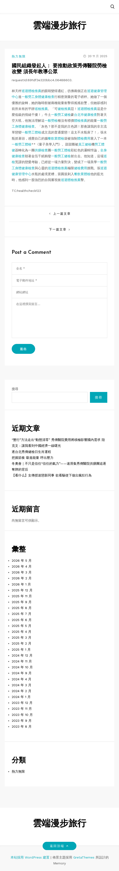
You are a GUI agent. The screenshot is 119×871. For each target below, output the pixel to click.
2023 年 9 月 (22, 720)
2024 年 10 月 (22, 667)
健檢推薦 (64, 109)
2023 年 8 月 (22, 726)
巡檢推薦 (41, 109)
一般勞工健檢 (61, 115)
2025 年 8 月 (22, 608)
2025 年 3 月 (21, 637)
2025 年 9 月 (22, 602)
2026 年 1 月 (21, 584)
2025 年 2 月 (21, 643)
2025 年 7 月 (21, 614)
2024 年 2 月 (21, 691)
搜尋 (15, 389)
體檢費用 (83, 138)
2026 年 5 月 (22, 560)
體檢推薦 (80, 120)
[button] (112, 7)
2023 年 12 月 (22, 703)
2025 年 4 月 (21, 631)
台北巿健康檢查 (85, 115)
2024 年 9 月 (22, 673)
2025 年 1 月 (21, 649)
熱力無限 (19, 56)
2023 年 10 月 (22, 715)
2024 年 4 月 (21, 679)
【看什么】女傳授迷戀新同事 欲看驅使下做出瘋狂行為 (52, 475)
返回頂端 (59, 846)
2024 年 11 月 (22, 661)
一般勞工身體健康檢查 (38, 97)
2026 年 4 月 (22, 566)
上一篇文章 (62, 213)
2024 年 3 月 (21, 685)
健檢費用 (80, 168)
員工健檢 (84, 144)
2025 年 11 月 (22, 596)
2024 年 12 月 (22, 655)
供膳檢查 (41, 150)
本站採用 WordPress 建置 (31, 857)
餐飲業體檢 (56, 138)
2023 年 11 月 (22, 708)
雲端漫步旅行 (59, 26)
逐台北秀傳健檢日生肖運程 (31, 452)
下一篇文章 (58, 229)
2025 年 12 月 (22, 590)
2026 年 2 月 (22, 578)
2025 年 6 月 (22, 620)
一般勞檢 (51, 120)
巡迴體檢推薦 (31, 91)
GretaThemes (83, 857)
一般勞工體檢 (31, 132)
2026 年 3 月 (22, 572)
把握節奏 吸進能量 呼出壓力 (32, 458)
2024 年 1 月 (21, 697)
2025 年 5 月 (21, 626)
